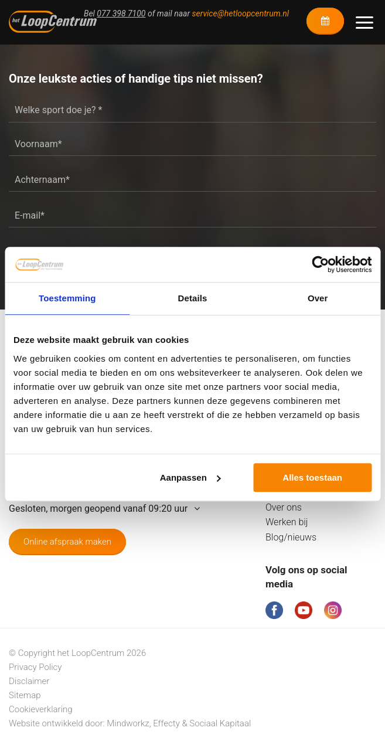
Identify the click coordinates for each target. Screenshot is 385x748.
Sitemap (25, 695)
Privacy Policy (35, 667)
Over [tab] (318, 298)
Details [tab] (192, 298)
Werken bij (286, 522)
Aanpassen (190, 477)
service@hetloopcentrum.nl (240, 13)
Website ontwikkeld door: (58, 723)
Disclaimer (29, 681)
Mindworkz (128, 723)
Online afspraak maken (67, 541)
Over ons (283, 507)
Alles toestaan (312, 477)
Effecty (166, 723)
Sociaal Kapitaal (220, 723)
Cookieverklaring (41, 709)
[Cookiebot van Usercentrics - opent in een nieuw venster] (320, 264)
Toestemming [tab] (67, 298)
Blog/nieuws (290, 537)
